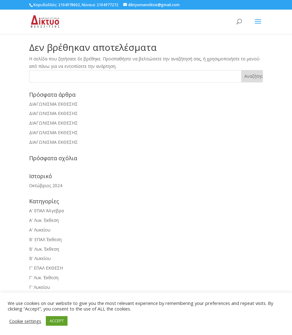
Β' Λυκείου (40, 258)
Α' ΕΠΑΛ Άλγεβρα (46, 211)
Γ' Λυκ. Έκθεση (44, 277)
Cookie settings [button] (25, 321)
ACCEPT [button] (57, 321)
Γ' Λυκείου (39, 287)
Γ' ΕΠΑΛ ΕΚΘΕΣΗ (46, 268)
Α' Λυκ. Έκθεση (44, 220)
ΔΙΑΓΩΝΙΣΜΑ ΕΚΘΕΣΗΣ (53, 104)
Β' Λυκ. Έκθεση (44, 249)
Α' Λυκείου (39, 230)
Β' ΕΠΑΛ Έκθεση (45, 239)
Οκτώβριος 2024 (45, 185)
